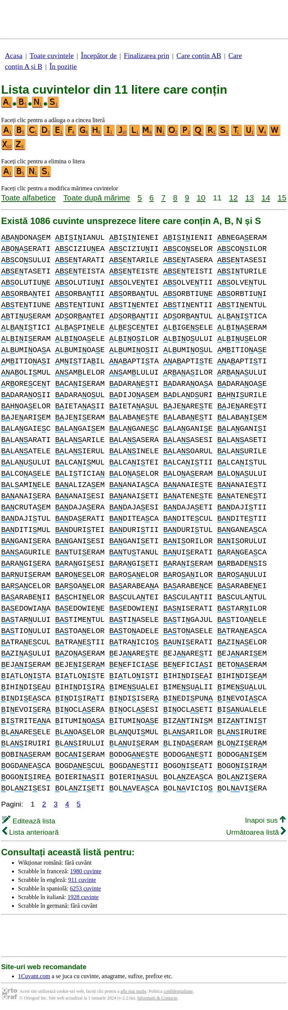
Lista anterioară (30, 832)
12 (233, 197)
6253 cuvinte (85, 888)
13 (249, 197)
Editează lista (28, 821)
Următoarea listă (256, 832)
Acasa (13, 56)
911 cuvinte (82, 880)
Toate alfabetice (28, 197)
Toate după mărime (96, 197)
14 (265, 197)
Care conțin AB (198, 56)
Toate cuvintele (52, 56)
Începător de (99, 56)
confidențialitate (178, 991)
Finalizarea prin (146, 56)
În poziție (63, 66)
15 (282, 197)
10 (201, 197)
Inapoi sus (265, 820)
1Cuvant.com (34, 976)
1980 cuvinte (85, 871)
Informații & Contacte (157, 998)
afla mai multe (133, 991)
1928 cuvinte (83, 897)
